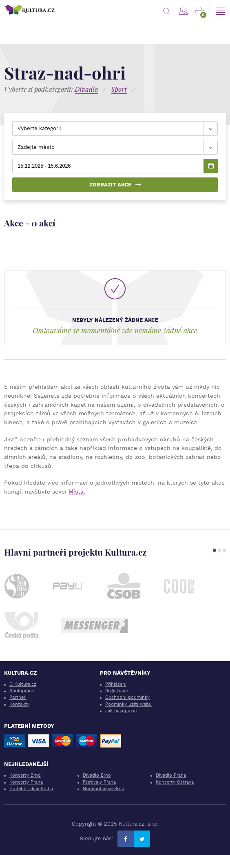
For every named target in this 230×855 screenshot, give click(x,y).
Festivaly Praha (99, 782)
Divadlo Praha (171, 775)
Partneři (18, 697)
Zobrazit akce (115, 185)
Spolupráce (21, 690)
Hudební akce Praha (31, 788)
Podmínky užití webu (128, 704)
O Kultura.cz (22, 684)
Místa (76, 491)
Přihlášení (115, 684)
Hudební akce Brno (103, 788)
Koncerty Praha (26, 782)
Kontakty (19, 704)
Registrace (116, 690)
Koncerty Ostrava (175, 782)
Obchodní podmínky (127, 697)
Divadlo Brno (97, 775)
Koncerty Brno (25, 775)
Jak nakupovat (121, 710)
